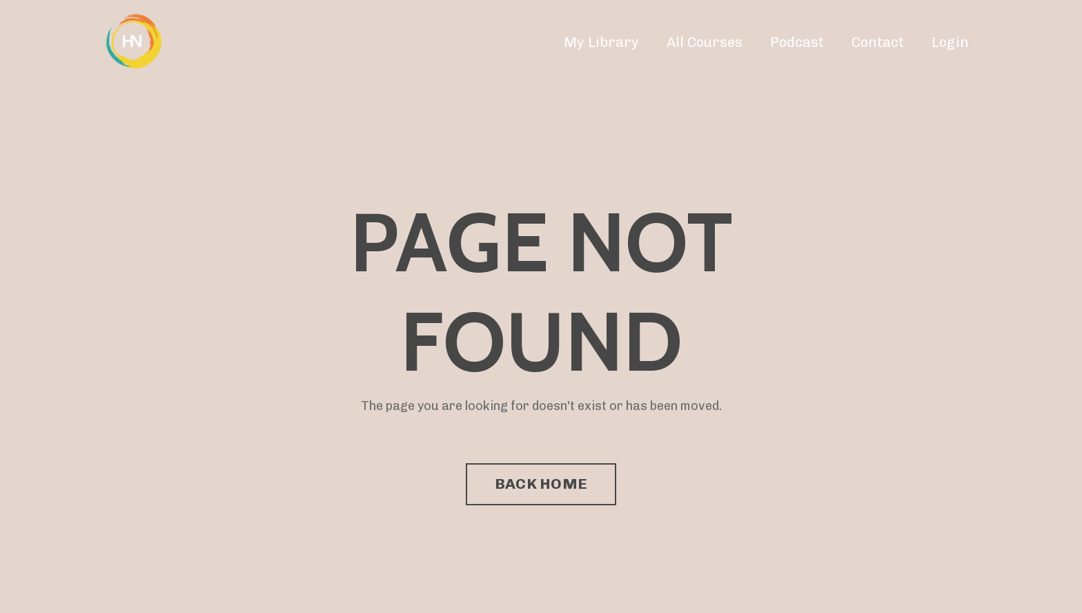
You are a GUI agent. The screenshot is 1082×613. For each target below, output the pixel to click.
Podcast (797, 42)
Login (950, 42)
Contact (878, 42)
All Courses (704, 42)
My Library (601, 42)
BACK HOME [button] (541, 483)
